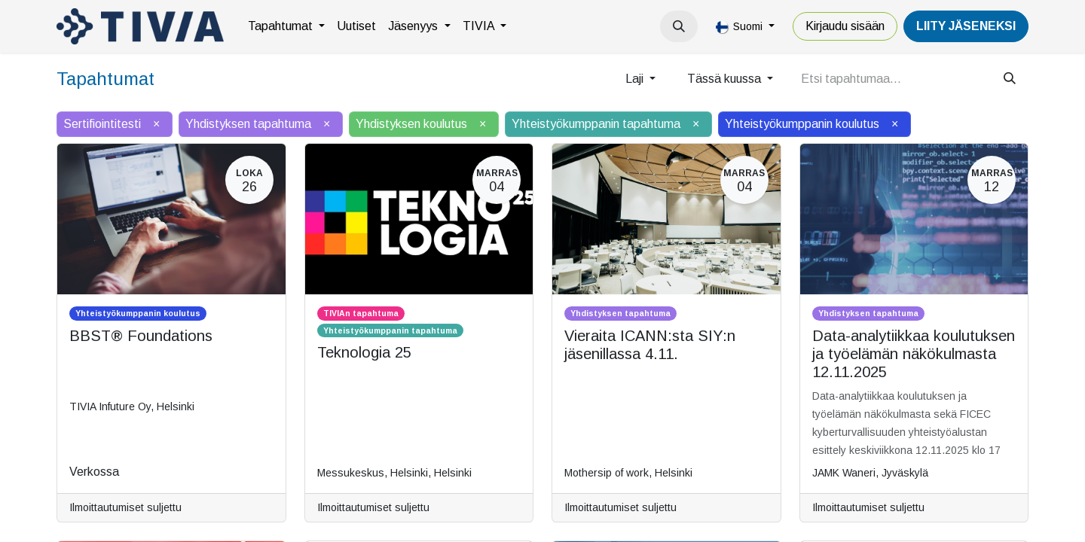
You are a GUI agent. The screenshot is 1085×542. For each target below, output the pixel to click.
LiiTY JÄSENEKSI (966, 26)
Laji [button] (635, 78)
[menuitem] (286, 26)
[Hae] (1009, 79)
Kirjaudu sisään (845, 26)
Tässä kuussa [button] (725, 78)
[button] (679, 26)
